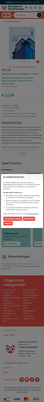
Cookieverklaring (32, 214)
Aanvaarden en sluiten (13, 219)
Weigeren (8, 223)
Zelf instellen (29, 219)
